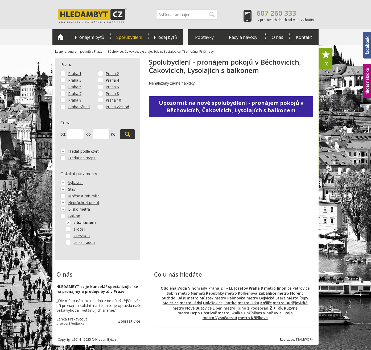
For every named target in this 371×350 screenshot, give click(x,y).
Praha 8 (112, 93)
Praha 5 (74, 86)
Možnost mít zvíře (80, 195)
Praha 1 (74, 73)
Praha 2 (112, 73)
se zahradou (84, 242)
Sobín (158, 51)
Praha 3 (74, 80)
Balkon (70, 215)
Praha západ (79, 106)
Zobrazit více (129, 321)
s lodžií (79, 229)
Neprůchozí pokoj (79, 202)
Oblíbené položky (325, 59)
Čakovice (131, 51)
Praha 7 (74, 93)
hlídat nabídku (367, 81)
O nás (277, 37)
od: (63, 134)
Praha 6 (112, 86)
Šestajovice (172, 51)
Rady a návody (243, 37)
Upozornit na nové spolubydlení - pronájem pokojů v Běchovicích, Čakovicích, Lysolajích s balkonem (231, 106)
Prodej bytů (165, 37)
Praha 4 (112, 80)
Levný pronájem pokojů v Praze (78, 51)
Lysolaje (146, 51)
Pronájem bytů (89, 37)
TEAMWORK (304, 339)
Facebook (367, 45)
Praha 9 (74, 100)
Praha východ (117, 106)
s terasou (81, 235)
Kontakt (304, 37)
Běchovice (115, 51)
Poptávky (204, 37)
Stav (68, 189)
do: (89, 134)
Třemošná (190, 51)
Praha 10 (113, 100)
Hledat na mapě (78, 157)
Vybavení (71, 182)
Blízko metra (75, 209)
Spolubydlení (129, 37)
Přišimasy (206, 51)
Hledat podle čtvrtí (80, 151)
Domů (60, 37)
